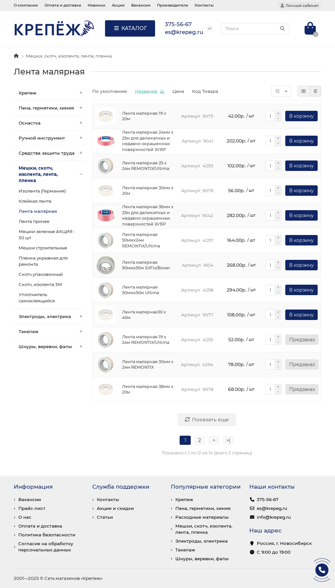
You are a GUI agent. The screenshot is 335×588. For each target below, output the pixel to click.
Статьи (105, 517)
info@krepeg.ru (274, 517)
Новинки (96, 5)
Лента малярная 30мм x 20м (147, 190)
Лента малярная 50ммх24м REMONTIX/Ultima (141, 240)
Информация (33, 486)
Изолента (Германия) (42, 190)
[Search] (255, 28)
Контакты (204, 5)
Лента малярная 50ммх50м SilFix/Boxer (146, 265)
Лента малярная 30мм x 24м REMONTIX (147, 364)
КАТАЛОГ (130, 28)
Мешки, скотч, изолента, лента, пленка (69, 56)
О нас (24, 517)
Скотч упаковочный (41, 274)
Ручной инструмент (52, 138)
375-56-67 (267, 499)
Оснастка (52, 123)
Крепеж (52, 93)
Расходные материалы (202, 517)
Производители (172, 5)
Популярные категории (206, 486)
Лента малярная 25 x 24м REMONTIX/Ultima (145, 165)
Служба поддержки (121, 486)
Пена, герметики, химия (52, 108)
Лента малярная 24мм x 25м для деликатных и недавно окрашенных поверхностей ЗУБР (147, 141)
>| (228, 440)
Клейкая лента (35, 201)
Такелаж (52, 332)
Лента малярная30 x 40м (144, 315)
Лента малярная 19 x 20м (144, 116)
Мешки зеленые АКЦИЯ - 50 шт (47, 234)
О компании (26, 5)
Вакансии (140, 5)
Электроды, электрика (52, 317)
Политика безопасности (46, 534)
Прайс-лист (31, 508)
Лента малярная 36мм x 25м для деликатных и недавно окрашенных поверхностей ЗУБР (147, 215)
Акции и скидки (115, 508)
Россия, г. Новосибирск (284, 543)
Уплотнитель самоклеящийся (37, 297)
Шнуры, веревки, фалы (52, 347)
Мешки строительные (43, 247)
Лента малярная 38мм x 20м (147, 389)
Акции (118, 5)
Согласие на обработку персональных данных (45, 546)
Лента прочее (34, 221)
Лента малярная (38, 211)
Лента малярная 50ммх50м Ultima (140, 290)
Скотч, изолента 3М (40, 284)
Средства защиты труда (52, 153)
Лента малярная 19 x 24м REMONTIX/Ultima (145, 339)
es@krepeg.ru (272, 508)
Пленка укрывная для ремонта (43, 261)
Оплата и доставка (62, 5)
